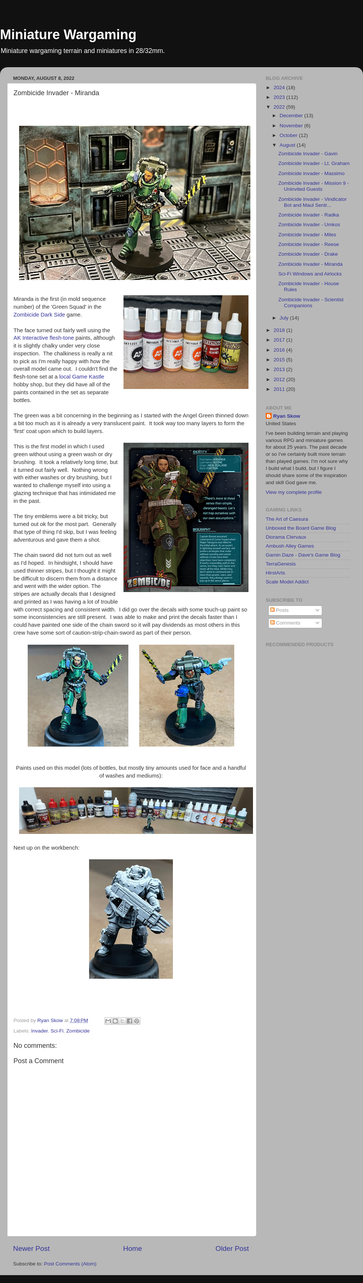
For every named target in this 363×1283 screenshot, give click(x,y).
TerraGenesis (281, 564)
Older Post (232, 1248)
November (292, 125)
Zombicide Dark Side (39, 315)
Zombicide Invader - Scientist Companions (311, 302)
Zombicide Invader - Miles (307, 234)
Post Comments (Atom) (70, 1264)
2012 (280, 379)
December (292, 115)
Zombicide (77, 1031)
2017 (280, 340)
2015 (280, 359)
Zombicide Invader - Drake (308, 254)
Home (132, 1248)
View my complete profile (294, 492)
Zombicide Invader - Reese (308, 244)
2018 (280, 330)
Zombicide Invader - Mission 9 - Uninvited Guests (313, 186)
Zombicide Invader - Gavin (308, 153)
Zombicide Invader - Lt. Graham (314, 163)
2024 (280, 87)
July (285, 318)
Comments (285, 623)
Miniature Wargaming (68, 34)
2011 (280, 389)
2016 (280, 350)
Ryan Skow (286, 416)
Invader (39, 1031)
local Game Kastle (81, 377)
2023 (280, 97)
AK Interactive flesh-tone (43, 338)
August (288, 145)
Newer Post (31, 1248)
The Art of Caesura (287, 519)
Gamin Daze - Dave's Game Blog (303, 555)
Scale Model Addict (287, 582)
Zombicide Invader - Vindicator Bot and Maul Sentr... (312, 202)
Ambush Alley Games (290, 546)
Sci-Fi (57, 1031)
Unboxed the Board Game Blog (301, 528)
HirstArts (275, 573)
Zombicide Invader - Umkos (309, 224)
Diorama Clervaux (286, 537)
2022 (280, 107)
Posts (279, 610)
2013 (280, 369)
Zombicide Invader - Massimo (311, 173)
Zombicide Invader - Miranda (310, 264)
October (289, 135)
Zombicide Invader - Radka (308, 215)
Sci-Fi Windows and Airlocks (310, 274)
